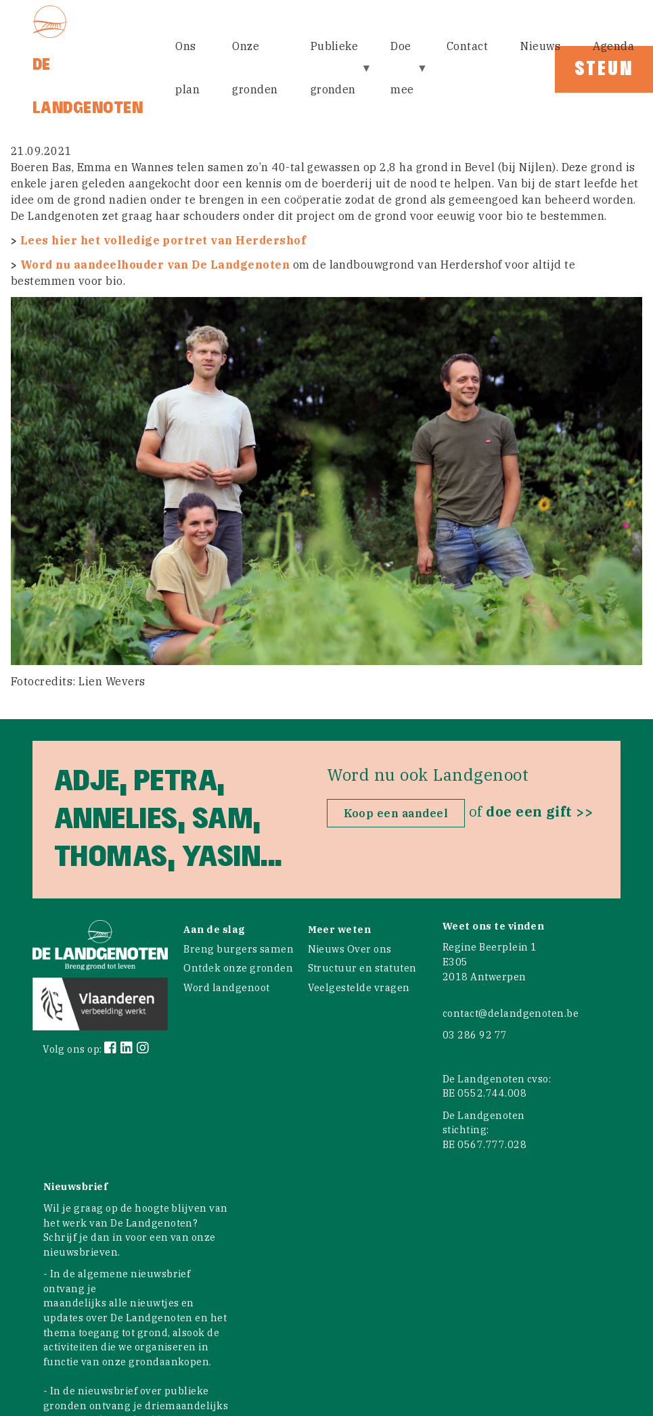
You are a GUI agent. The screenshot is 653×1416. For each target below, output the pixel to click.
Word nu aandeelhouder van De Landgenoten (155, 264)
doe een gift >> (539, 811)
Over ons (369, 948)
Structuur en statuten (362, 967)
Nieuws (540, 46)
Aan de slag (214, 929)
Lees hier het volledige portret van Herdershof (163, 240)
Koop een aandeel (396, 813)
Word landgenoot (226, 987)
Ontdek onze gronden (238, 967)
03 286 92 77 (475, 1034)
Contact (467, 46)
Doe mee (403, 76)
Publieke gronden (336, 76)
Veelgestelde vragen (359, 987)
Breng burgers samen (238, 948)
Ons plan (187, 67)
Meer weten (339, 929)
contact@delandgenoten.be (511, 1013)
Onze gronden (254, 67)
